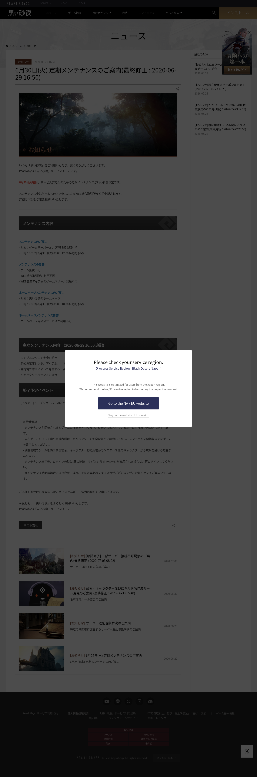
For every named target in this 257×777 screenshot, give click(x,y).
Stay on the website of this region (128, 415)
